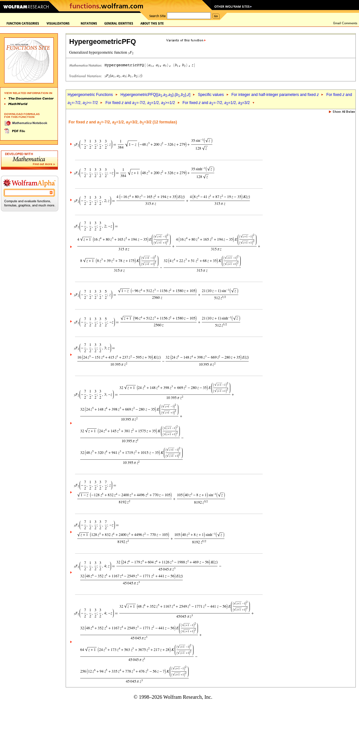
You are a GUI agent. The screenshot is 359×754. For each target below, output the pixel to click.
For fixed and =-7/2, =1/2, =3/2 (216, 102)
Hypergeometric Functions (90, 94)
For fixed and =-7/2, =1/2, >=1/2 (140, 102)
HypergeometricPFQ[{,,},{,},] (155, 94)
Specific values (211, 94)
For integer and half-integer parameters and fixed (275, 94)
